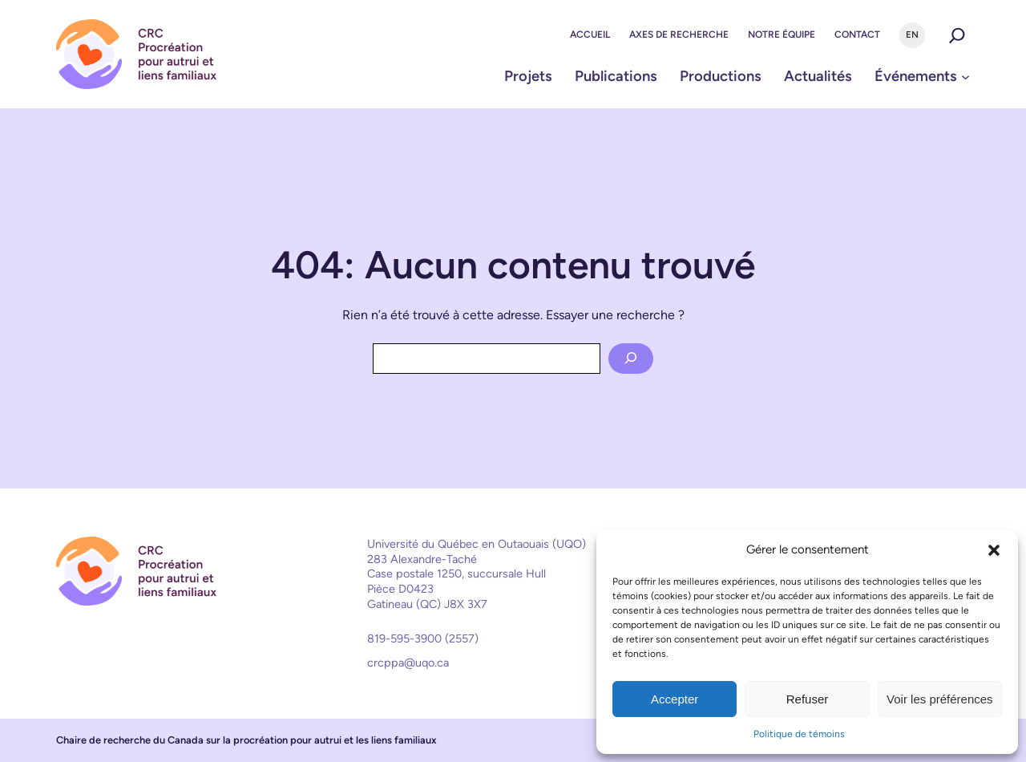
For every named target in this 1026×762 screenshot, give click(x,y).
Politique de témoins (799, 734)
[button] (994, 550)
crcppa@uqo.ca (408, 662)
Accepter (674, 699)
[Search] (630, 358)
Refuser (807, 699)
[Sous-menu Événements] (965, 76)
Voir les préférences (940, 699)
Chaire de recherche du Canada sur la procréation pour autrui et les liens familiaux (246, 740)
